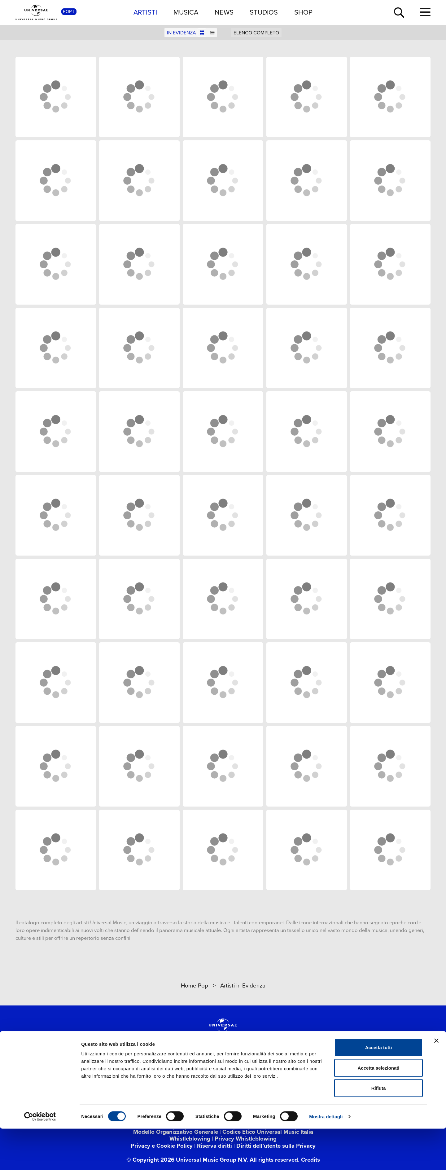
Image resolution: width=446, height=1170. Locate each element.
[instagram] (193, 1068)
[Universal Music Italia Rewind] (308, 1068)
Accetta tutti (378, 1088)
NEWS (224, 12)
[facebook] (130, 1068)
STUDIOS (264, 12)
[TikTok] (215, 1068)
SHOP (303, 12)
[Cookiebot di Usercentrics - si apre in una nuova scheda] (40, 1158)
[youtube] (172, 1068)
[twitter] (151, 1068)
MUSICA (185, 12)
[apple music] (266, 1068)
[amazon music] (287, 1068)
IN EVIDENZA (181, 33)
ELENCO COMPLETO (256, 33)
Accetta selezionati (378, 1109)
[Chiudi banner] (436, 1082)
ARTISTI (145, 12)
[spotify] (245, 1068)
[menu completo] (425, 12)
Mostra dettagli (326, 1157)
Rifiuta (378, 1129)
